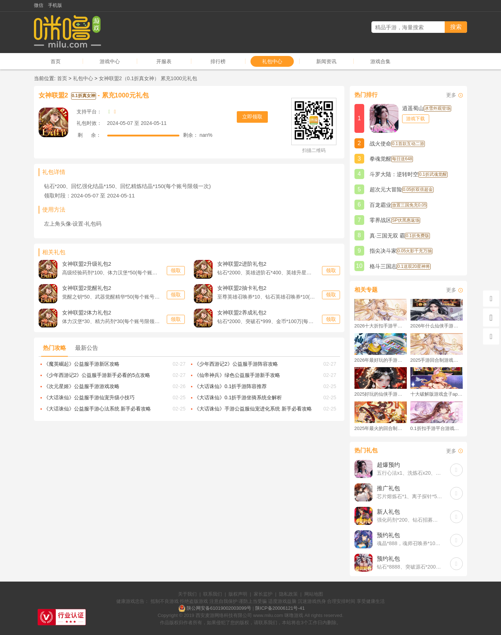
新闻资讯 (326, 61)
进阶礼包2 (242, 263)
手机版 (55, 5)
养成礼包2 (242, 312)
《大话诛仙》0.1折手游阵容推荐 (230, 386)
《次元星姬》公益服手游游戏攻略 (81, 386)
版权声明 (237, 594)
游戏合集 (380, 61)
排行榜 (218, 61)
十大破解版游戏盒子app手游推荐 (436, 394)
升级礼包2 (87, 263)
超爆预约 (388, 465)
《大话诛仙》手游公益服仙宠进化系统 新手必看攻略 (253, 409)
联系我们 (212, 594)
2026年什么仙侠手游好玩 (436, 326)
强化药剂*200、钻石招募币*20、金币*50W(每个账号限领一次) (410, 520)
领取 (176, 270)
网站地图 (313, 594)
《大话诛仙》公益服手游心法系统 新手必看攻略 (97, 409)
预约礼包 (388, 535)
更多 (451, 95)
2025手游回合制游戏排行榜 (436, 360)
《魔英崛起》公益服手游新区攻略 (81, 364)
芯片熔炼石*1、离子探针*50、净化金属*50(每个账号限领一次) (410, 496)
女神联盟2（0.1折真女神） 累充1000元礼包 (148, 78)
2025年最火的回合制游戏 (380, 428)
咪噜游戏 (293, 615)
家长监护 (263, 594)
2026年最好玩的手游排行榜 (380, 360)
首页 (56, 61)
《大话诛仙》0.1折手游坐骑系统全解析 (238, 397)
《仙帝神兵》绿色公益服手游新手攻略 (237, 375)
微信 (38, 5)
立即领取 (252, 116)
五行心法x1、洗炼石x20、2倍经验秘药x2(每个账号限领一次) (410, 473)
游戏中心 (110, 61)
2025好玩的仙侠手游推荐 (380, 394)
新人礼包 (388, 512)
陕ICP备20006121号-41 (280, 608)
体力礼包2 (87, 312)
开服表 (163, 61)
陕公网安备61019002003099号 (219, 608)
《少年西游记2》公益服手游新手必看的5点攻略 (97, 375)
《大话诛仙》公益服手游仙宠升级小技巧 (89, 397)
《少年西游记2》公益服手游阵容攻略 (236, 364)
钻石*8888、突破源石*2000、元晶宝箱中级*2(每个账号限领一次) (410, 567)
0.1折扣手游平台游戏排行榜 (436, 428)
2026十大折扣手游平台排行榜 (380, 326)
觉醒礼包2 (87, 287)
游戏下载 (415, 118)
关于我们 (187, 594)
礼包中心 (272, 61)
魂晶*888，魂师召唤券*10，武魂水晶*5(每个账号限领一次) (410, 543)
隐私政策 (288, 594)
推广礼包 (388, 488)
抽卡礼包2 (242, 287)
